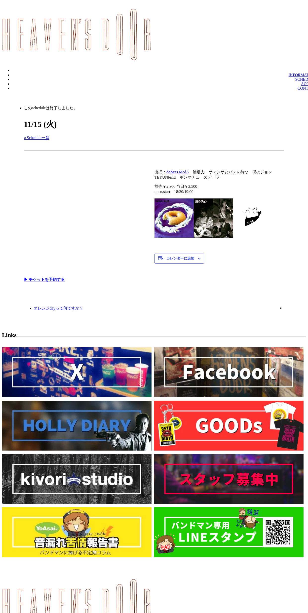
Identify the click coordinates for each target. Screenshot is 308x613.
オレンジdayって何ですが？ (58, 308)
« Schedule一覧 (36, 138)
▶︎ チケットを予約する (44, 279)
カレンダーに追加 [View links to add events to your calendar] (180, 258)
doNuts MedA (177, 172)
